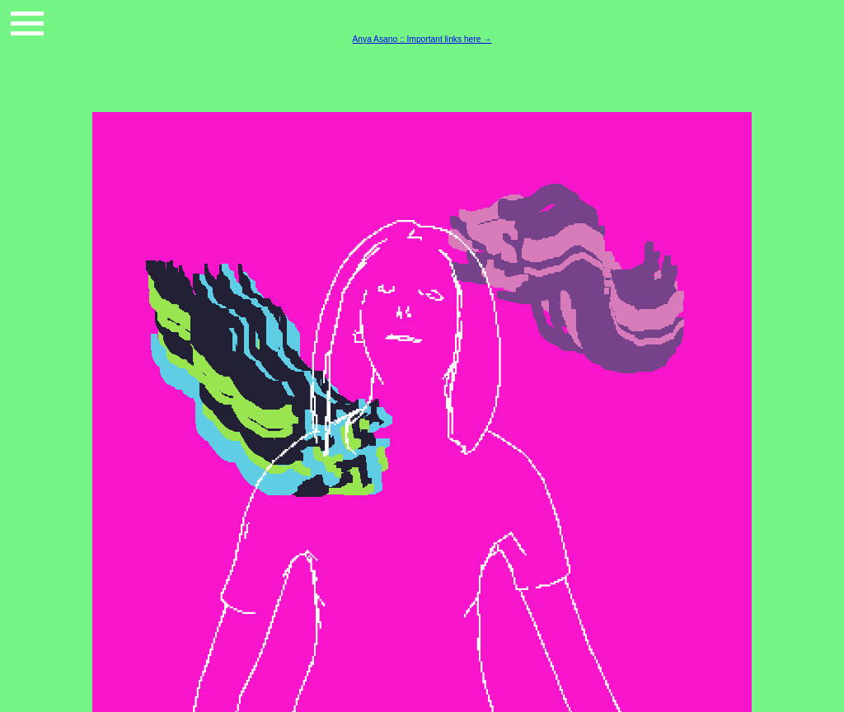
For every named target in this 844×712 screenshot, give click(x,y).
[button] (27, 23)
